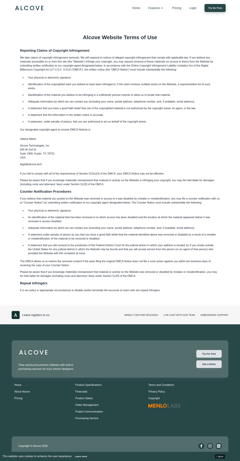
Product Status (84, 398)
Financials (81, 391)
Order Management (86, 405)
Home (18, 385)
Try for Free (215, 8)
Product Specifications (88, 385)
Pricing (18, 398)
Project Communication (89, 411)
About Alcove (22, 391)
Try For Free (209, 354)
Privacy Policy (156, 391)
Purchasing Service (86, 418)
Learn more (81, 456)
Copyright (154, 398)
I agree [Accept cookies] (220, 456)
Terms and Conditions (161, 385)
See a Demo (209, 364)
